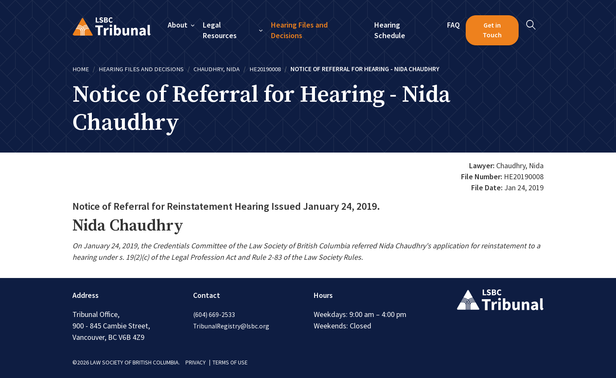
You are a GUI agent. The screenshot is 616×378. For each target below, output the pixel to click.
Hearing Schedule (390, 30)
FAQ (453, 25)
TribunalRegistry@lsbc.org (232, 325)
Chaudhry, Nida (217, 69)
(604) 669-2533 (214, 314)
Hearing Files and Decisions (299, 30)
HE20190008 (266, 69)
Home (80, 69)
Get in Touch (492, 30)
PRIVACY (195, 362)
